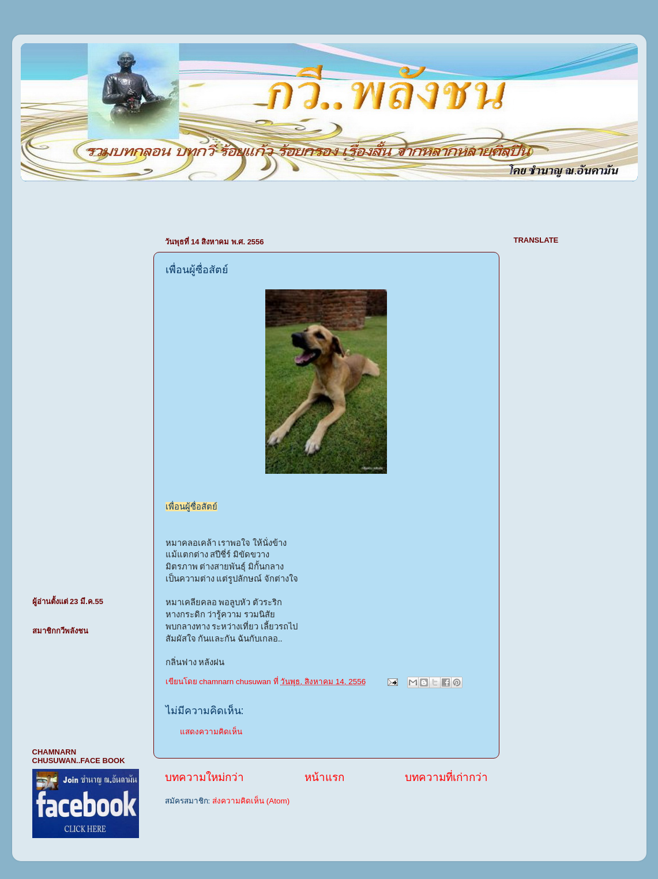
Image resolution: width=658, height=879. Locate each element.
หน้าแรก (324, 777)
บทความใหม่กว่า (204, 777)
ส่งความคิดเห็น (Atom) (250, 801)
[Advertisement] (156, 203)
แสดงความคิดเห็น (211, 731)
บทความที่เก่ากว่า (446, 777)
